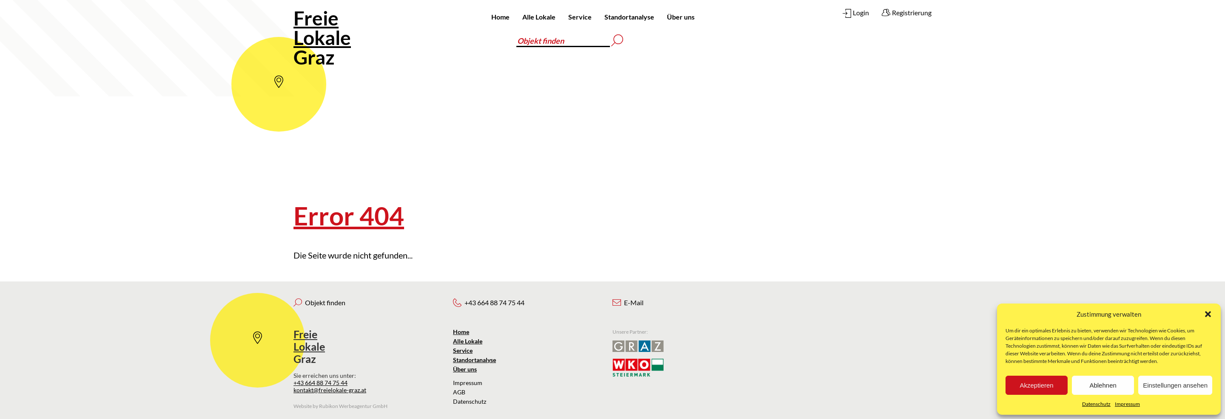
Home (500, 17)
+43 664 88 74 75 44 (320, 382)
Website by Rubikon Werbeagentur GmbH (340, 406)
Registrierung (912, 12)
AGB (459, 392)
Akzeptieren (1036, 385)
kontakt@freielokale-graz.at (329, 390)
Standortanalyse (629, 17)
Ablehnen (1102, 385)
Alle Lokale (539, 17)
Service (580, 17)
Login (861, 12)
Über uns (681, 17)
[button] (1208, 314)
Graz (322, 37)
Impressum (1127, 404)
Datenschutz (1096, 404)
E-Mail (634, 302)
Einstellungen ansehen (1175, 385)
